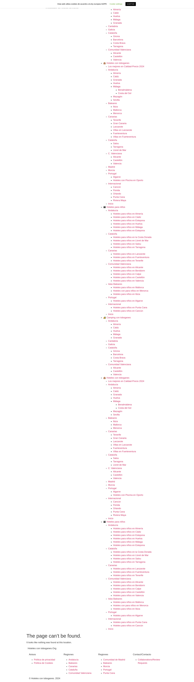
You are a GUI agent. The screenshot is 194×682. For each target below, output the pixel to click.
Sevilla (116, 100)
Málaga (116, 19)
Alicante (117, 53)
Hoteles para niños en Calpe (127, 274)
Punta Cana (119, 197)
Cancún (117, 187)
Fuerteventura (120, 133)
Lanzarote (118, 126)
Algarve (117, 177)
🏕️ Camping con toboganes (117, 317)
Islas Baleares (115, 284)
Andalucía (113, 70)
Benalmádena (125, 90)
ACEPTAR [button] (130, 4)
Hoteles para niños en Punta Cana (130, 307)
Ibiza (115, 106)
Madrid (111, 167)
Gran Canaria (119, 123)
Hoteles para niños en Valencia (128, 280)
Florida (116, 190)
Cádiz (116, 13)
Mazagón (117, 96)
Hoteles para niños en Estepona (129, 220)
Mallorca (117, 110)
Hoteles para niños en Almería (128, 214)
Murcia (111, 170)
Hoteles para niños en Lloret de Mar (130, 240)
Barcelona (118, 39)
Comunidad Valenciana (119, 49)
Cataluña (112, 33)
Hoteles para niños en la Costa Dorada (132, 237)
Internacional (114, 183)
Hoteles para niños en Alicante (128, 267)
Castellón (117, 56)
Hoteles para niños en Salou (127, 244)
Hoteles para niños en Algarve (128, 301)
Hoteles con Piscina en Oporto (128, 180)
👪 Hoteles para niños (114, 207)
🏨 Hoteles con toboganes (116, 63)
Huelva (116, 16)
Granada (117, 23)
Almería (117, 9)
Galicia (111, 29)
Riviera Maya (119, 200)
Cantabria (113, 26)
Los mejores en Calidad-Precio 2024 (126, 66)
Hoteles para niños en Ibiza (126, 294)
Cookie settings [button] (116, 4)
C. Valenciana (115, 153)
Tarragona (118, 46)
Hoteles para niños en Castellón (129, 277)
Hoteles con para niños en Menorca (130, 291)
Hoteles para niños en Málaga (128, 227)
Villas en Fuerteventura (124, 137)
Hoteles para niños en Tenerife (128, 260)
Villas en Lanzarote (122, 130)
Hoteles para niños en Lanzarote (129, 254)
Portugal (112, 173)
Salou (116, 143)
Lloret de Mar (119, 150)
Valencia (117, 60)
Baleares (112, 103)
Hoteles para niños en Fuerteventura (131, 257)
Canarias (112, 116)
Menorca (117, 113)
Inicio (110, 203)
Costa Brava (119, 43)
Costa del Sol (124, 93)
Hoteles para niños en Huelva (127, 224)
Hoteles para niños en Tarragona (129, 247)
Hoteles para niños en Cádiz (127, 217)
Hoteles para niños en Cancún (128, 311)
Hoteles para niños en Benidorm (129, 270)
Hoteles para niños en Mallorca (128, 287)
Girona (116, 36)
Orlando (117, 193)
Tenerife (117, 120)
